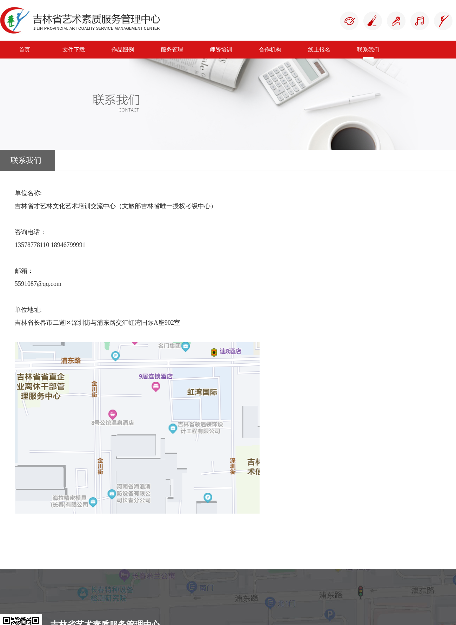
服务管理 (172, 50)
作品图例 (123, 50)
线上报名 (319, 50)
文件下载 (73, 50)
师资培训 (221, 50)
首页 (24, 50)
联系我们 (368, 50)
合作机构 (270, 50)
